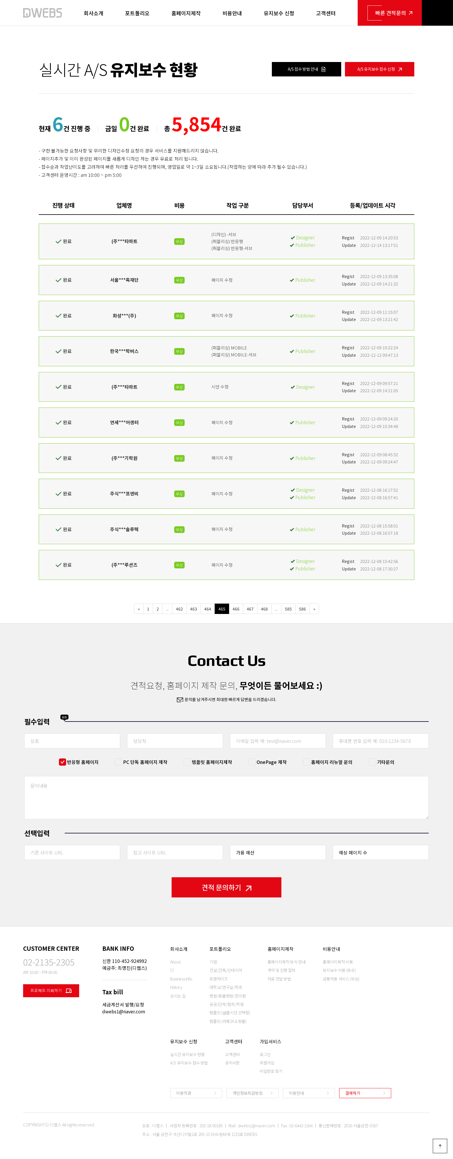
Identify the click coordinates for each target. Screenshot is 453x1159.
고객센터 (326, 13)
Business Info (181, 979)
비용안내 (232, 13)
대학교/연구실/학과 (225, 987)
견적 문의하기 (226, 887)
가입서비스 (270, 1041)
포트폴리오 (137, 13)
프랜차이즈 (218, 979)
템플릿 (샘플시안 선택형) (229, 1012)
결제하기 (352, 1093)
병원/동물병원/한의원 (227, 996)
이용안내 (296, 1093)
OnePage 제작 (272, 761)
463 (193, 609)
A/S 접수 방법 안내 (306, 69)
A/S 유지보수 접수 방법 (189, 1063)
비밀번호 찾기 (271, 1071)
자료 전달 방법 (279, 979)
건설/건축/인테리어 (225, 970)
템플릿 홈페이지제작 (212, 761)
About (175, 962)
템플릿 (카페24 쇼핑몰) (227, 1021)
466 (236, 609)
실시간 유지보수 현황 (187, 1054)
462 (179, 609)
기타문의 (385, 761)
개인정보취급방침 (248, 1093)
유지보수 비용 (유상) (339, 970)
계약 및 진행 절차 (282, 970)
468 (264, 609)
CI (171, 970)
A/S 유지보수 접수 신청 (379, 69)
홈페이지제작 (186, 13)
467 (250, 609)
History (176, 987)
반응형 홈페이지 (83, 761)
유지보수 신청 (279, 13)
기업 (213, 962)
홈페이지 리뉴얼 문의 (331, 761)
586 (302, 609)
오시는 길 (177, 996)
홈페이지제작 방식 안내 (287, 962)
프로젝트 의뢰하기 (51, 990)
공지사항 (232, 1063)
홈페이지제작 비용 (338, 962)
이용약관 (183, 1093)
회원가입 (267, 1063)
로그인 (265, 1054)
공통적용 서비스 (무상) (341, 979)
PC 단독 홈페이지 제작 (145, 761)
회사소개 (93, 13)
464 (207, 609)
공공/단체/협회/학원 (226, 1004)
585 (288, 609)
